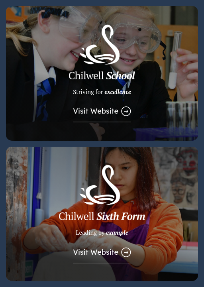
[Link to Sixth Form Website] (102, 214)
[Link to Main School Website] (102, 73)
